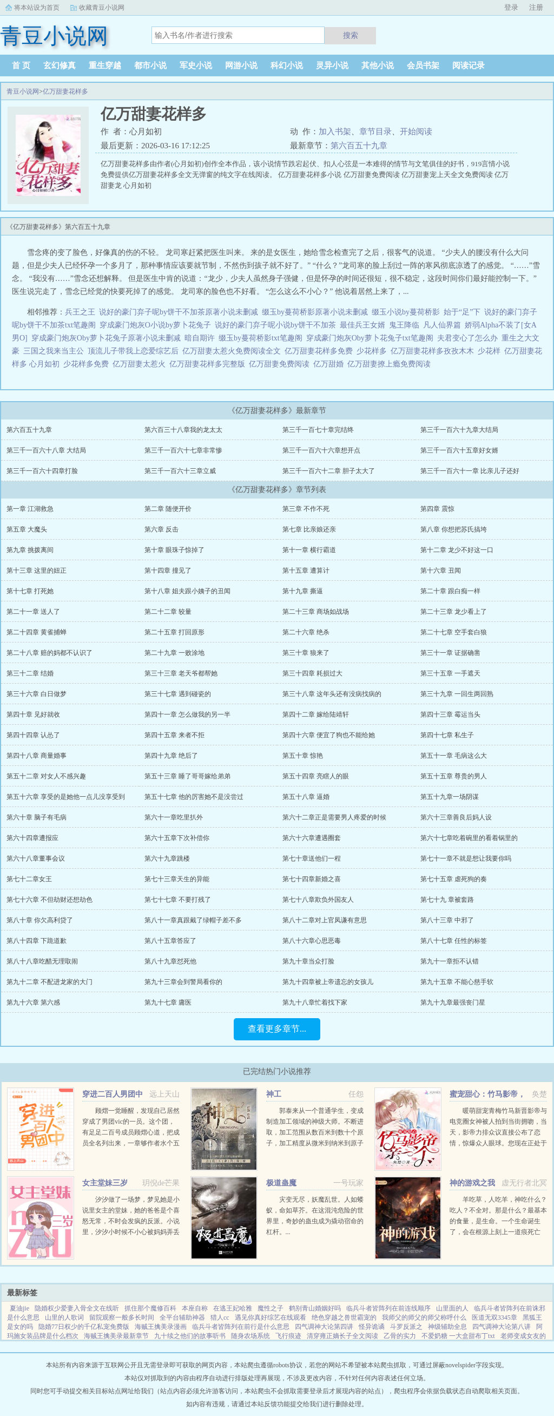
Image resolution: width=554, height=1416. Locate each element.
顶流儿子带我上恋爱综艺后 (133, 351)
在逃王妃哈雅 (232, 1308)
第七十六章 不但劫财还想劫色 (49, 899)
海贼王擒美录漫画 (161, 1326)
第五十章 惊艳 (302, 755)
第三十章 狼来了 (305, 653)
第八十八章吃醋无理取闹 (42, 961)
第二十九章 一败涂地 (174, 653)
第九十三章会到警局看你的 (183, 982)
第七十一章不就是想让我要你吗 (465, 858)
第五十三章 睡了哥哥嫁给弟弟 (187, 776)
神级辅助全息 (447, 1326)
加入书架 (335, 131)
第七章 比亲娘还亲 (309, 529)
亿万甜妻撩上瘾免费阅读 (390, 364)
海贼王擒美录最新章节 (116, 1336)
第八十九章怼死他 (170, 961)
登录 (511, 7)
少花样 (491, 351)
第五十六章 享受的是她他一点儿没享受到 (65, 797)
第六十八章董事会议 (35, 858)
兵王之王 (80, 312)
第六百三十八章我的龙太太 (183, 430)
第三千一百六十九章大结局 (459, 430)
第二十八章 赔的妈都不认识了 (49, 653)
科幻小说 (287, 65)
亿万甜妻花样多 (65, 91)
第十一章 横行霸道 (309, 550)
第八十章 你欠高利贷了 (39, 920)
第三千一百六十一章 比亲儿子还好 (469, 471)
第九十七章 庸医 (168, 1002)
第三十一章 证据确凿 (450, 653)
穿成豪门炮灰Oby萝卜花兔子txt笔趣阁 (369, 338)
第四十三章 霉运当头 (450, 714)
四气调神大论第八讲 (501, 1326)
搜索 (350, 35)
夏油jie (19, 1308)
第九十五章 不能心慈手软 (456, 982)
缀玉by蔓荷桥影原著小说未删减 (315, 312)
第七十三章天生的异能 (176, 879)
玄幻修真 (59, 65)
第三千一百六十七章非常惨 (183, 450)
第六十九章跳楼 (167, 858)
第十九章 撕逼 (302, 591)
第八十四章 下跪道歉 (36, 941)
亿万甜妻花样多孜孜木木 (434, 351)
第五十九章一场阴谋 (449, 797)
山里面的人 (452, 1308)
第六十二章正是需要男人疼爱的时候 (334, 817)
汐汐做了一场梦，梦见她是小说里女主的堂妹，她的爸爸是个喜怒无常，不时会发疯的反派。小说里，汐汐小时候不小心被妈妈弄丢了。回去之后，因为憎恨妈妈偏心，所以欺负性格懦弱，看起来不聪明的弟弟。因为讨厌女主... (131, 1232)
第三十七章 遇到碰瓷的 (177, 694)
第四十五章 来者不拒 (174, 735)
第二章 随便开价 (168, 509)
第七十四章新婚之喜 (311, 879)
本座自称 (195, 1308)
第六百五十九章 (359, 145)
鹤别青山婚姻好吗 (315, 1308)
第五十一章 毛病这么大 (453, 755)
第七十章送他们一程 (311, 858)
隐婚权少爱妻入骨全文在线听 (77, 1308)
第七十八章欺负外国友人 (318, 899)
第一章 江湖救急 (30, 509)
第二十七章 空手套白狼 (453, 632)
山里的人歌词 (64, 1317)
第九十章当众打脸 (308, 961)
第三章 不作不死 (305, 509)
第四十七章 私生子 (447, 735)
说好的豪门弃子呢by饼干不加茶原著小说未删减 (178, 312)
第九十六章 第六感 (33, 1002)
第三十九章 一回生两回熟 (456, 694)
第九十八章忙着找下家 (314, 1002)
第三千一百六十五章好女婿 (459, 450)
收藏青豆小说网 (101, 7)
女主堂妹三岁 (105, 1183)
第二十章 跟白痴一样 (450, 591)
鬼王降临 (404, 325)
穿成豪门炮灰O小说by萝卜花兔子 (155, 325)
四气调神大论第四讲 (324, 1326)
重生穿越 (105, 65)
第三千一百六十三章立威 (180, 471)
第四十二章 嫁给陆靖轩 (315, 714)
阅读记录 (468, 65)
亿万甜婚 (330, 364)
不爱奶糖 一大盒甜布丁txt (458, 1336)
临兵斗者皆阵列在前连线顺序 (388, 1308)
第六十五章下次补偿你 (176, 838)
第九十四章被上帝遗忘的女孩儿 (327, 982)
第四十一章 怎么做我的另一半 (187, 714)
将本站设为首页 (37, 7)
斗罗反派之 (406, 1326)
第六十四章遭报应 (32, 838)
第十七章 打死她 (30, 591)
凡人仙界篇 (442, 325)
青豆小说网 (22, 91)
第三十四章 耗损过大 (312, 673)
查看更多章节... (277, 1028)
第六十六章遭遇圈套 (311, 838)
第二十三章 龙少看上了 (453, 611)
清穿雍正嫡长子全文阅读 (342, 1336)
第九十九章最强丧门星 (452, 1002)
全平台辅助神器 (182, 1317)
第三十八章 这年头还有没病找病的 (331, 694)
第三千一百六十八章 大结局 (46, 450)
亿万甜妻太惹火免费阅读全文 (233, 351)
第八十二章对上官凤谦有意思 (324, 920)
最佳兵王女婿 (362, 325)
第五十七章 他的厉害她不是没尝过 (193, 797)
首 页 (21, 65)
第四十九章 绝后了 (171, 755)
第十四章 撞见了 (168, 570)
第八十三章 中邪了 (447, 920)
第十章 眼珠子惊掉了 (174, 550)
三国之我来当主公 (53, 351)
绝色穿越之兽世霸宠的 (344, 1317)
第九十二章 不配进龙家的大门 (49, 982)
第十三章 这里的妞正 (36, 570)
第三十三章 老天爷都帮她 (180, 673)
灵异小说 (332, 65)
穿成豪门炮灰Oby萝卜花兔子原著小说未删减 (106, 338)
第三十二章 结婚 (30, 673)
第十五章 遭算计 (305, 570)
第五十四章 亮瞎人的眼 (315, 776)
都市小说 (150, 65)
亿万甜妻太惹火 (141, 364)
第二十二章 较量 (168, 611)
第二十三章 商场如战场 (315, 611)
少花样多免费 (88, 364)
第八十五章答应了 (170, 941)
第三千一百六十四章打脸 (42, 471)
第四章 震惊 (437, 509)
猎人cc (219, 1317)
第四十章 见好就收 (33, 714)
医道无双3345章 (494, 1317)
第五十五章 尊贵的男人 (453, 776)
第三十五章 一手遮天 (450, 673)
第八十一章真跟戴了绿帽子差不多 (193, 920)
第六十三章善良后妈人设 (456, 817)
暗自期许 (199, 338)
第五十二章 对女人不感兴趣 (46, 776)
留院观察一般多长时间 (121, 1317)
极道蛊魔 (281, 1183)
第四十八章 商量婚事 (36, 755)
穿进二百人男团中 (112, 1094)
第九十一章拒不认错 (449, 961)
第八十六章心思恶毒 (311, 941)
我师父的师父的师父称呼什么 (424, 1317)
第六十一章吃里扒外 (173, 817)
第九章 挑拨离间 (30, 550)
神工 (273, 1094)
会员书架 (423, 65)
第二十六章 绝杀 (305, 632)
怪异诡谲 (372, 1326)
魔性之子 (270, 1308)
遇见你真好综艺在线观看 (270, 1317)
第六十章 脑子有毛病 (36, 817)
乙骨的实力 (400, 1336)
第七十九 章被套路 (447, 899)
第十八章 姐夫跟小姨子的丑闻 (187, 591)
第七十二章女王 (29, 879)
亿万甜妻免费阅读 (281, 364)
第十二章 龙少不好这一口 (456, 550)
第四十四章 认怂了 (33, 735)
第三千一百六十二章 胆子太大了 (328, 471)
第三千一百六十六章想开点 (321, 450)
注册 (536, 7)
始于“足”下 (462, 312)
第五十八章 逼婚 (305, 797)
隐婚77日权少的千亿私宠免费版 (83, 1326)
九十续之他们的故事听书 (190, 1336)
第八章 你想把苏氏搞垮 (453, 529)
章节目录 (375, 131)
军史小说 (196, 65)
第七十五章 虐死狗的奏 (453, 879)
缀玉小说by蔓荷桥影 (406, 312)
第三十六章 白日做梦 (36, 694)
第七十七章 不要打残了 (177, 899)
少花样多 (374, 351)
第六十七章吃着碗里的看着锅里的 (469, 838)
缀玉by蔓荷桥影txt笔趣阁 (260, 338)
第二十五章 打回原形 (174, 632)
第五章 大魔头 (26, 529)
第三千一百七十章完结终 (318, 430)
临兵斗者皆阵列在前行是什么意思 (240, 1326)
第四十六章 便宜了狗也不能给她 (328, 735)
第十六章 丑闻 (440, 570)
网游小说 (241, 65)
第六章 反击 (161, 529)
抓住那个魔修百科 (150, 1308)
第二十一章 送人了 (33, 611)
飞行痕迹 (288, 1336)
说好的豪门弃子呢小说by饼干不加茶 (275, 325)
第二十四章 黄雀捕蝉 (36, 632)
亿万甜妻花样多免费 (321, 351)
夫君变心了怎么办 (467, 338)
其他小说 (377, 65)
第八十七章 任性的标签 (453, 941)
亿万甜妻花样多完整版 (209, 364)
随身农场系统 (250, 1336)
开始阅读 (416, 131)
